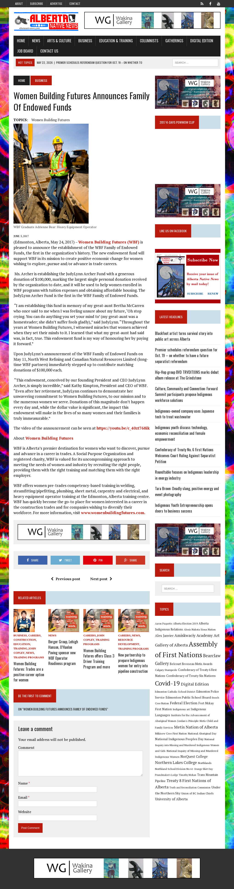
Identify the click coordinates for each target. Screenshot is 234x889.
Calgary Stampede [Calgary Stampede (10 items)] (167, 667)
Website (22, 803)
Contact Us (47, 51)
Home (19, 41)
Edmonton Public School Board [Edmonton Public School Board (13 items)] (178, 695)
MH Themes (60, 884)
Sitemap (217, 884)
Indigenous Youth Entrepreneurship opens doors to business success (185, 505)
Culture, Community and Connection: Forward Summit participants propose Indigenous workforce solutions (187, 397)
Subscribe (36, 3)
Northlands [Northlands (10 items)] (177, 761)
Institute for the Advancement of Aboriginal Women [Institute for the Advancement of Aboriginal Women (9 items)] (186, 713)
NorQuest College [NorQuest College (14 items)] (179, 755)
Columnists (147, 41)
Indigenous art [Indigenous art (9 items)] (174, 707)
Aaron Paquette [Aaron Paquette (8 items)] (164, 621)
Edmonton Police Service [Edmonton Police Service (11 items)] (200, 689)
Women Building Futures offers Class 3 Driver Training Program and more (98, 652)
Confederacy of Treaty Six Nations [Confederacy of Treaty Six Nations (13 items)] (191, 673)
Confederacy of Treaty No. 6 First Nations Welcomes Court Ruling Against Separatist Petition (186, 452)
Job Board (23, 51)
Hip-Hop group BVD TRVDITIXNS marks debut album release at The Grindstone (187, 378)
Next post (101, 574)
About (19, 3)
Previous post (65, 574)
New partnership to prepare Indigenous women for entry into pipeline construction (133, 656)
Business (83, 41)
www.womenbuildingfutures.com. (92, 507)
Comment (24, 739)
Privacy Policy (199, 884)
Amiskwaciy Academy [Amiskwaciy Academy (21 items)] (194, 633)
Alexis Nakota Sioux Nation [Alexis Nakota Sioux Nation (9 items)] (200, 627)
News (34, 41)
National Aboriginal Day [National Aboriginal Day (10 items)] (185, 731)
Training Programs (27, 652)
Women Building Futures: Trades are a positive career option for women (27, 665)
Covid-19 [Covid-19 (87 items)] (168, 681)
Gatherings (172, 41)
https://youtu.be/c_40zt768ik (121, 428)
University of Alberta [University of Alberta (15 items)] (189, 791)
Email (21, 789)
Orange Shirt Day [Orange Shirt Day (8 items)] (168, 767)
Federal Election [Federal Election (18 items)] (178, 700)
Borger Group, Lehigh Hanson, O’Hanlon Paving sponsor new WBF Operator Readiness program (62, 645)
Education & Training (114, 41)
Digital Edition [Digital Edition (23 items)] (196, 682)
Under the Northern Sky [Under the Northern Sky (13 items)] (187, 785)
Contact (74, 3)
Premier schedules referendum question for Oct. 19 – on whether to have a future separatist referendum (187, 358)
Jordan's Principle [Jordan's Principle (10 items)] (166, 719)
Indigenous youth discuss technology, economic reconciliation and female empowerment (189, 433)
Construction (23, 635)
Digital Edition (199, 41)
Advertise (56, 3)
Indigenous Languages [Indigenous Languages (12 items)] (199, 707)
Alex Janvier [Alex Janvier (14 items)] (165, 633)
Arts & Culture (57, 41)
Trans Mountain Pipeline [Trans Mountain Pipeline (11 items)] (172, 773)
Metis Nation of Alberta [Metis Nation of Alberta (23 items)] (177, 724)
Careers (32, 630)
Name (21, 775)
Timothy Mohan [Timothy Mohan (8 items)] (211, 767)
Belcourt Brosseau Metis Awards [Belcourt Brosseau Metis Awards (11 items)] (191, 662)
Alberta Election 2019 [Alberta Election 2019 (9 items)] (186, 621)
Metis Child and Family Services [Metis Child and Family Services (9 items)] (196, 719)
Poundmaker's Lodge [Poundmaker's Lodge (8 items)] (190, 767)
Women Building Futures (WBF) (107, 242)
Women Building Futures (49, 120)
